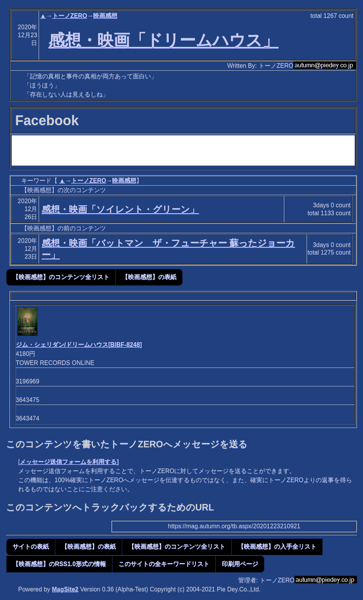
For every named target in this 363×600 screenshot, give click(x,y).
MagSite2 (65, 589)
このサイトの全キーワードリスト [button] (163, 564)
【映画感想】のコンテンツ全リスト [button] (60, 277)
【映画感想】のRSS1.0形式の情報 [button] (59, 564)
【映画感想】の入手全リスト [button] (277, 546)
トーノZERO (69, 15)
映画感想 (105, 15)
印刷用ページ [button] (240, 564)
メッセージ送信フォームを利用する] (69, 462)
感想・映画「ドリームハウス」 (163, 40)
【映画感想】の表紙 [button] (149, 277)
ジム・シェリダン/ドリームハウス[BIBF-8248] (79, 344)
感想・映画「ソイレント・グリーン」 (120, 209)
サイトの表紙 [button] (30, 546)
